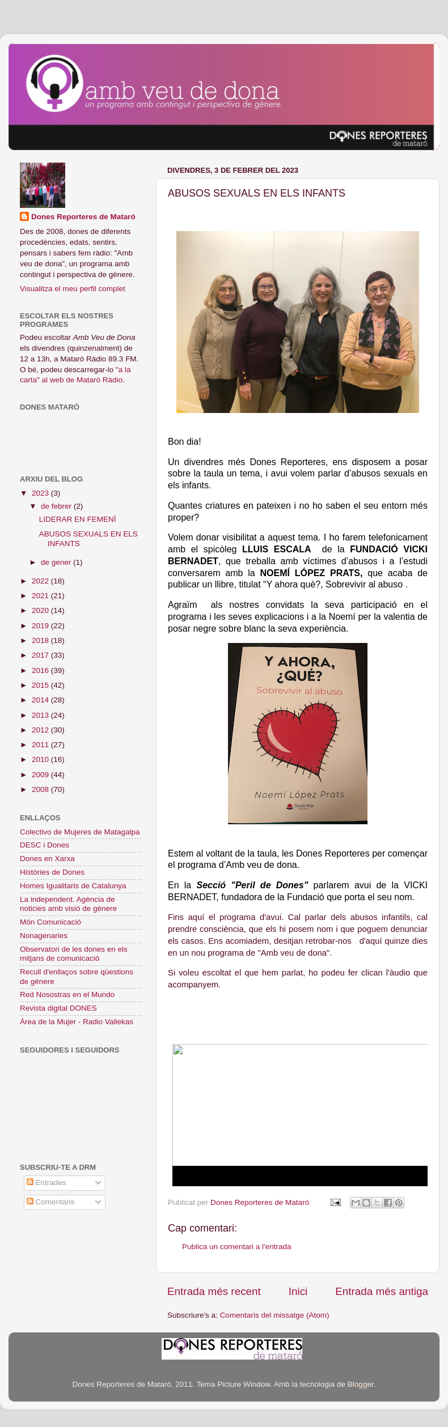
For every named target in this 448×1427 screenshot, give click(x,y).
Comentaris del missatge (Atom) (274, 1315)
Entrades (46, 1182)
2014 (41, 700)
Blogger (361, 1384)
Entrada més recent (214, 1291)
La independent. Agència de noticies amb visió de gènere (68, 904)
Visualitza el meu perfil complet (72, 288)
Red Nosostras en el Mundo (67, 994)
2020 (41, 610)
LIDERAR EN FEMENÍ (77, 519)
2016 (41, 670)
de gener (57, 562)
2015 (41, 685)
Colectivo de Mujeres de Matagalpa (80, 832)
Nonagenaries (43, 935)
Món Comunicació (50, 922)
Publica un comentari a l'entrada (236, 1246)
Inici (298, 1291)
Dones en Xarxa (47, 858)
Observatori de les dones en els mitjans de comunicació (74, 953)
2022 (41, 581)
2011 (41, 744)
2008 (41, 789)
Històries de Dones (52, 872)
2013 (41, 715)
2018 (41, 640)
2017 (41, 655)
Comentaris (51, 1202)
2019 (41, 625)
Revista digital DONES (58, 1008)
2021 (41, 595)
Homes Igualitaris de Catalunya (73, 885)
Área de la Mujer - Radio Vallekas (76, 1021)
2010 (41, 759)
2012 (41, 730)
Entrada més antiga (381, 1291)
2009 (41, 774)
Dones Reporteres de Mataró (83, 216)
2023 (41, 493)
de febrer (57, 506)
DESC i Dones (44, 845)
